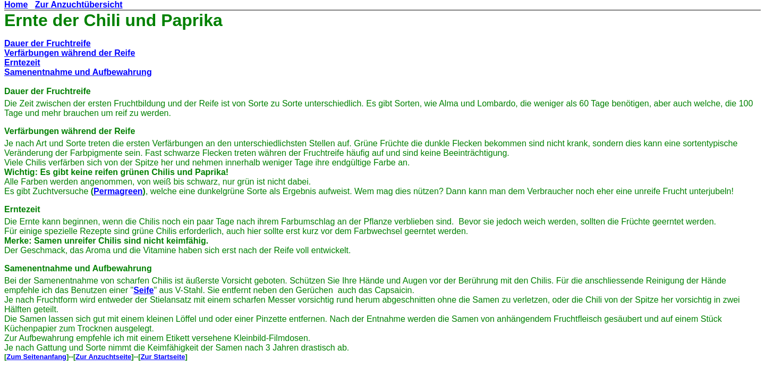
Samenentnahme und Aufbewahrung (78, 72)
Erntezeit (22, 62)
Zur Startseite (163, 357)
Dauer (16, 91)
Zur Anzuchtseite (103, 357)
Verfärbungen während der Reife (69, 52)
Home (16, 4)
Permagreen (118, 191)
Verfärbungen (31, 131)
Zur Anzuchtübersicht (79, 4)
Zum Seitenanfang (36, 357)
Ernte (26, 20)
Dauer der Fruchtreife (47, 43)
